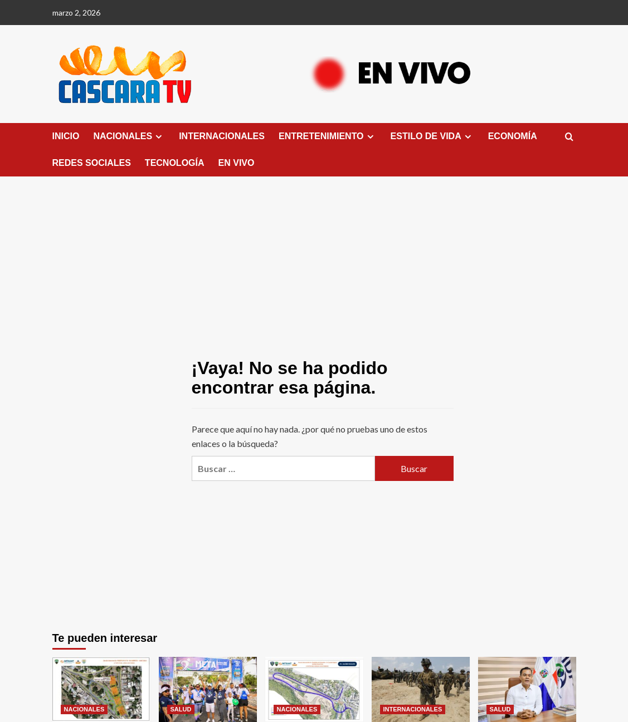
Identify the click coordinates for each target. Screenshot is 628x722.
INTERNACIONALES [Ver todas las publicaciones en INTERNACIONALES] (412, 709)
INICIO (66, 136)
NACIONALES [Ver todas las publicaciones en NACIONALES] (84, 709)
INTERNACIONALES (222, 136)
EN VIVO (236, 163)
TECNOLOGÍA (175, 163)
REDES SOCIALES (91, 163)
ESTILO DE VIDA (432, 136)
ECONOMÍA (512, 136)
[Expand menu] (158, 136)
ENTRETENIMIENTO (328, 136)
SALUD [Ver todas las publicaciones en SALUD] (181, 709)
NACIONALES (129, 136)
